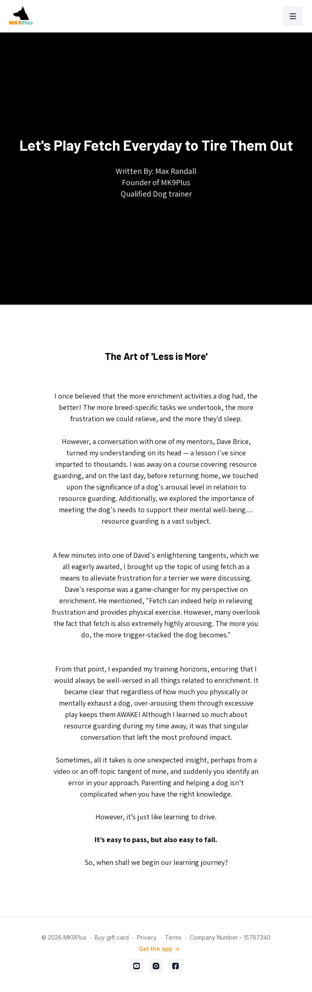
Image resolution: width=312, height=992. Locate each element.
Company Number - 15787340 (230, 937)
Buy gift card (112, 937)
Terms (173, 937)
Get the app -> (159, 948)
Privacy (147, 937)
